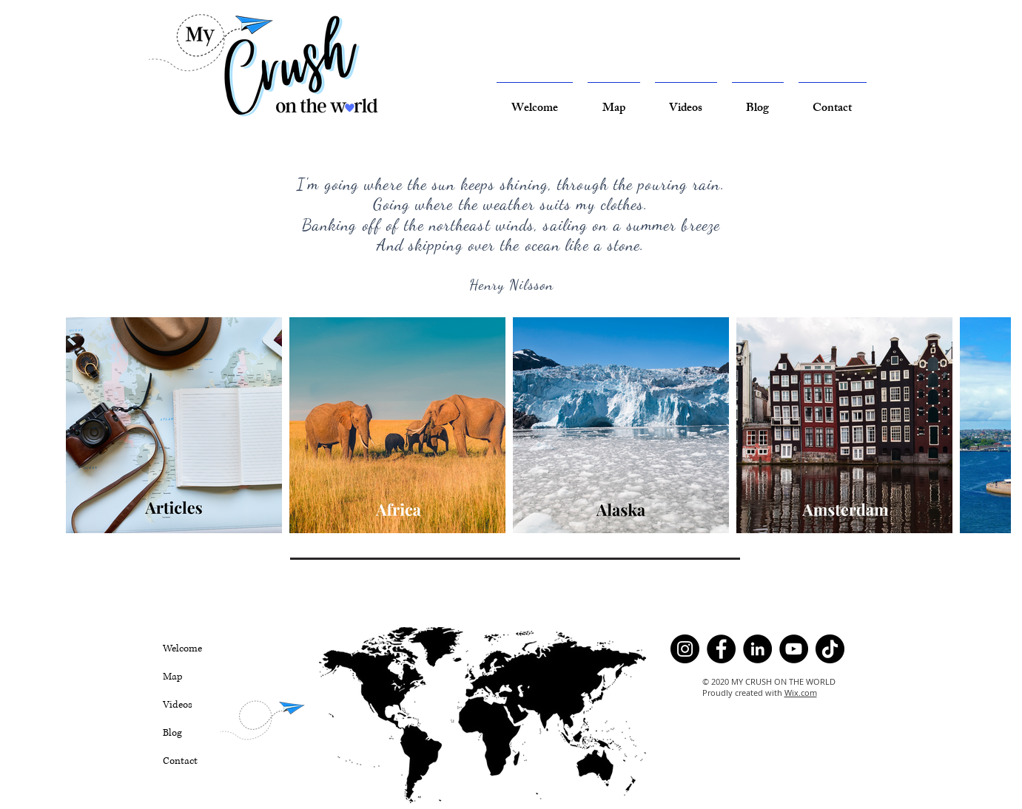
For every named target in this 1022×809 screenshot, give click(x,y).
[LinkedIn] (757, 648)
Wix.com (800, 692)
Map (173, 676)
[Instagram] (684, 648)
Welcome (182, 648)
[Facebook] (721, 648)
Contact (180, 761)
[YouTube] (793, 648)
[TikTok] (830, 648)
